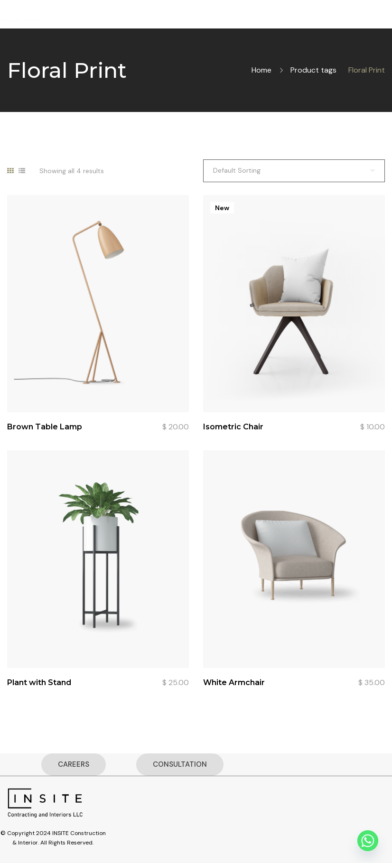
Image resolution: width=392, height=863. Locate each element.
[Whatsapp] (367, 840)
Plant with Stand (39, 682)
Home (261, 70)
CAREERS (73, 764)
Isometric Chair (233, 426)
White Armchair (234, 682)
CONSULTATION (180, 764)
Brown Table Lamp (44, 426)
